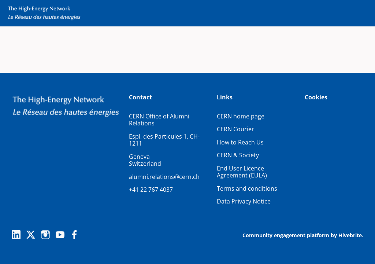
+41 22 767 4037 (151, 190)
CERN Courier (235, 129)
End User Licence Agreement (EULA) (242, 172)
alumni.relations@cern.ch (164, 177)
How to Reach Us (240, 142)
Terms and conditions (247, 188)
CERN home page (240, 116)
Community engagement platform (285, 235)
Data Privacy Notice (244, 201)
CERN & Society (238, 155)
